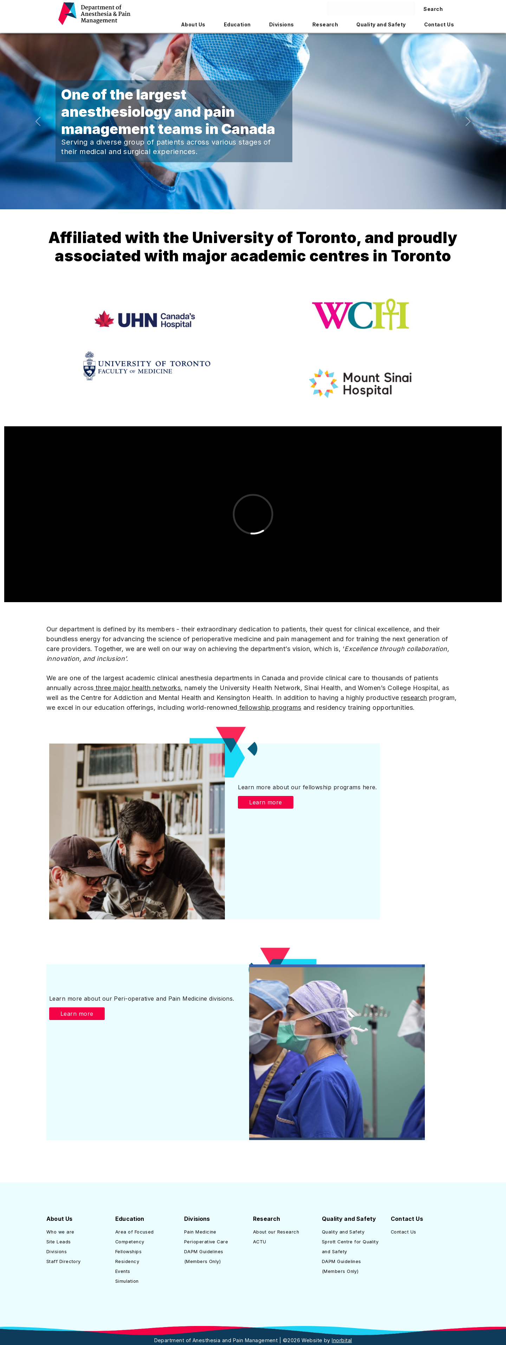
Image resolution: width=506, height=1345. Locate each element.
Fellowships (128, 1251)
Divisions (56, 1251)
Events (122, 1271)
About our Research (276, 1232)
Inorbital (342, 1340)
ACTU (259, 1241)
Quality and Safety (343, 1232)
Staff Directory (63, 1261)
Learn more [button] (265, 802)
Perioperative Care (206, 1241)
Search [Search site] (433, 9)
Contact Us (403, 1232)
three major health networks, (138, 687)
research (414, 697)
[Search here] (371, 8)
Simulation (127, 1281)
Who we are (60, 1232)
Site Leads (58, 1241)
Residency (127, 1261)
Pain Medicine (200, 1232)
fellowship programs (269, 707)
